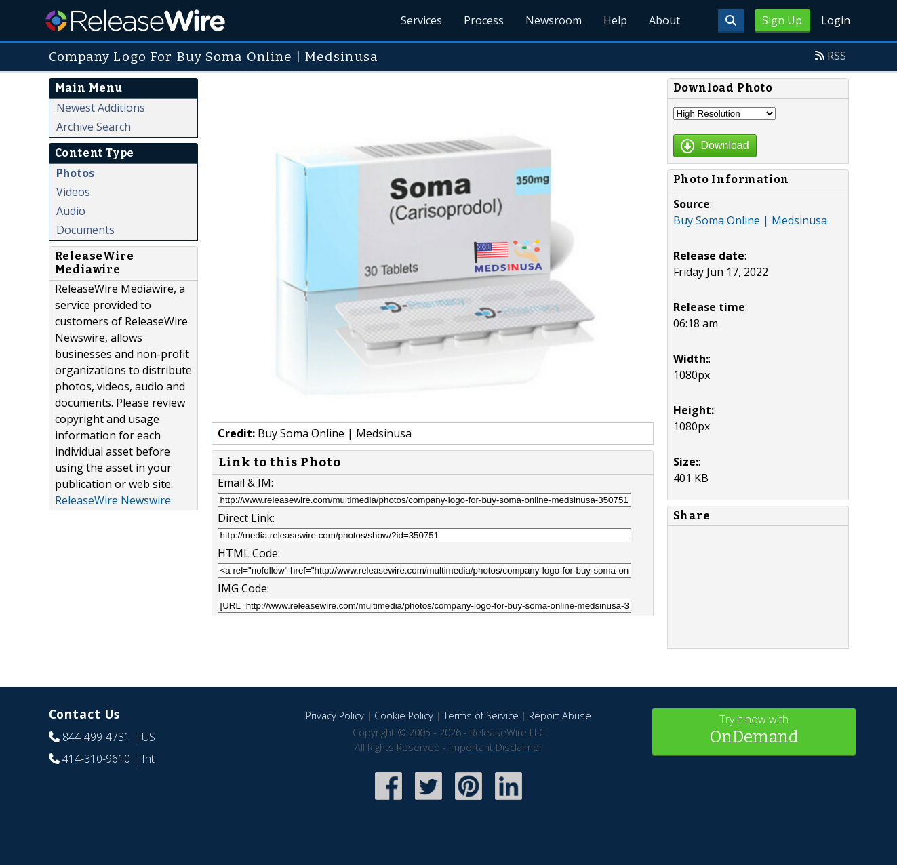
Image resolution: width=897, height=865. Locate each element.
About (664, 20)
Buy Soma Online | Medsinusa (750, 220)
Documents (85, 229)
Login (835, 20)
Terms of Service (481, 715)
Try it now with (754, 730)
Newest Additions (100, 107)
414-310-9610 (96, 758)
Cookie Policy (403, 715)
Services (421, 20)
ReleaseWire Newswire (113, 500)
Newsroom (553, 20)
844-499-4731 (96, 736)
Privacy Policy (335, 715)
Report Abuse (560, 715)
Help (615, 20)
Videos (73, 191)
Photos (75, 172)
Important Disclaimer (495, 747)
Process (484, 20)
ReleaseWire (135, 20)
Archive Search (93, 126)
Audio (70, 210)
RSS (836, 55)
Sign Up (782, 20)
